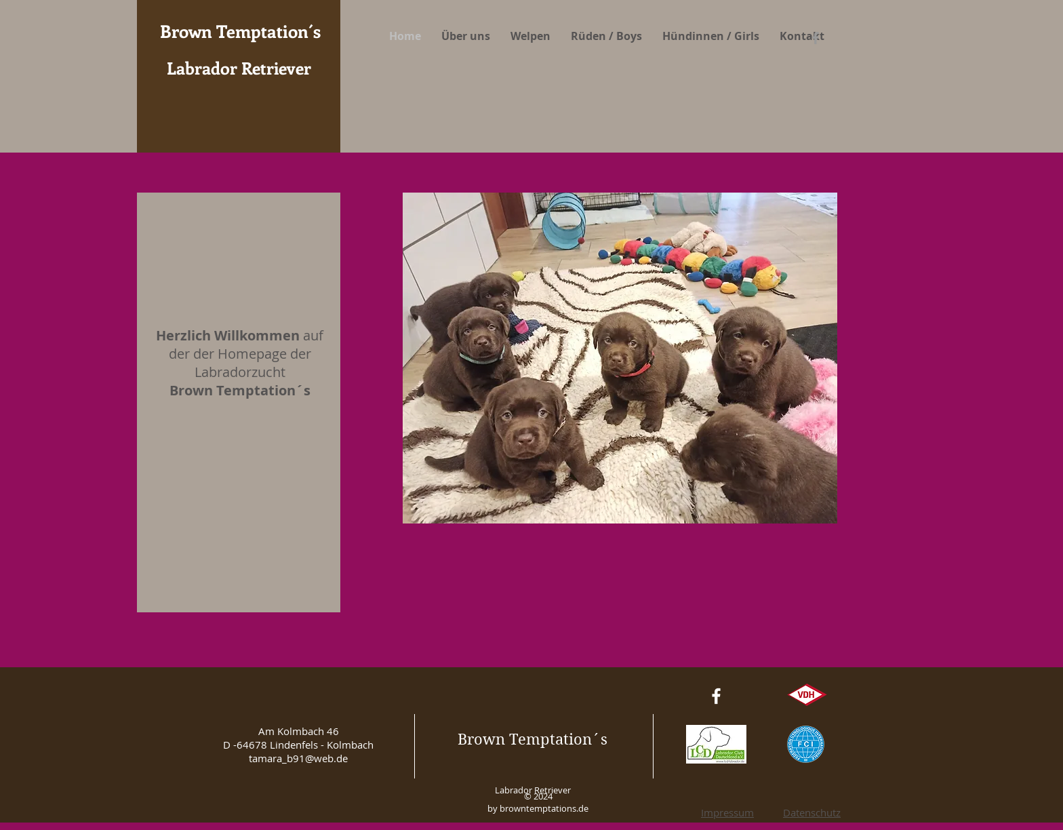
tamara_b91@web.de (298, 758)
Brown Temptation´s (532, 739)
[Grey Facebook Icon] (815, 38)
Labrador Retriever (239, 67)
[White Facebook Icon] (716, 696)
